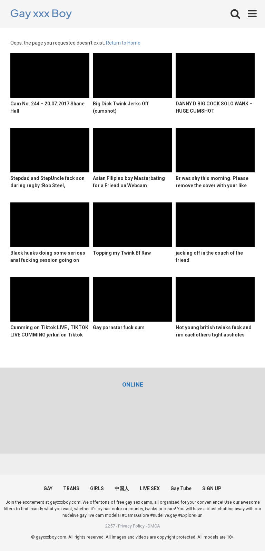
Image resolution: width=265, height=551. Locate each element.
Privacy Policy (131, 526)
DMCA (154, 526)
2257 (110, 526)
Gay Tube (181, 488)
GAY (47, 488)
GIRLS (97, 488)
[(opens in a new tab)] (132, 384)
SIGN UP (212, 488)
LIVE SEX (150, 488)
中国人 (122, 488)
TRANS (71, 488)
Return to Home (123, 43)
